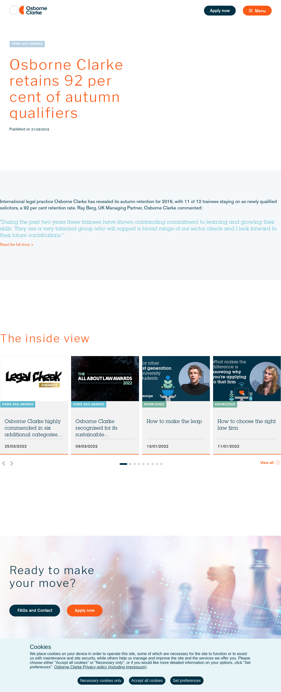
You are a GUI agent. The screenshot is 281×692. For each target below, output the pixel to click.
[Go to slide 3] (134, 464)
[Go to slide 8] (157, 464)
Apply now (220, 11)
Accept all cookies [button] (147, 680)
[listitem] (34, 405)
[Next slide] (11, 463)
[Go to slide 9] (161, 464)
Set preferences (187, 680)
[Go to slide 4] (139, 464)
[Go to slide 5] (143, 464)
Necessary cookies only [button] (100, 680)
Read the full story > (17, 245)
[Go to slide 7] (152, 464)
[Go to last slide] (4, 463)
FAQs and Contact (34, 611)
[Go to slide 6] (148, 464)
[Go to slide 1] (123, 464)
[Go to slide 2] (130, 464)
